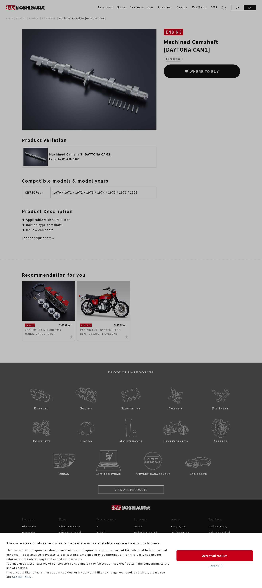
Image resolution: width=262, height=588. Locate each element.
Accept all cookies (216, 555)
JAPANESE (216, 566)
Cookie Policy (22, 577)
